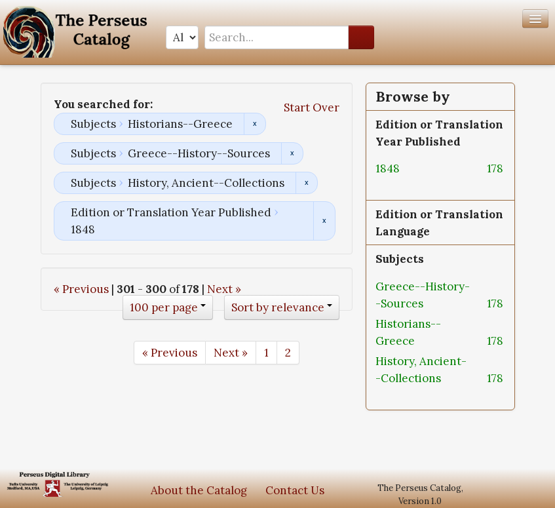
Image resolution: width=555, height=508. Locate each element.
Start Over (311, 107)
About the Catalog (199, 490)
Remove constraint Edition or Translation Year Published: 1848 (324, 221)
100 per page (164, 307)
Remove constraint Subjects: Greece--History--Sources (292, 153)
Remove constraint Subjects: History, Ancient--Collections (306, 182)
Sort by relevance (277, 307)
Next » (224, 289)
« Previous (81, 289)
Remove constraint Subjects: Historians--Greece (254, 123)
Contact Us (294, 490)
